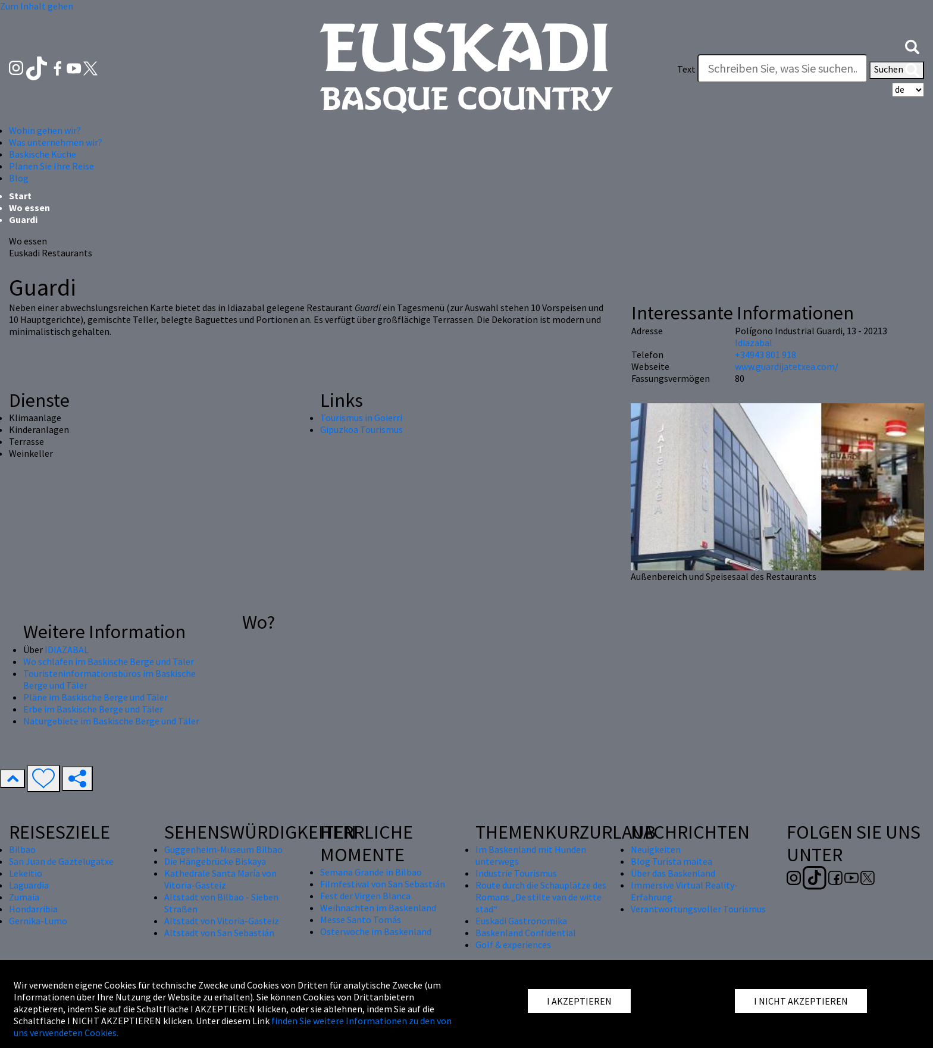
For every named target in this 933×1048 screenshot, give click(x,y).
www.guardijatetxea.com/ (786, 366)
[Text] (782, 68)
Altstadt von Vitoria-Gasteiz (221, 921)
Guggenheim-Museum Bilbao (223, 849)
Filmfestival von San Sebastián (382, 884)
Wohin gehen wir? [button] (45, 130)
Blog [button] (19, 178)
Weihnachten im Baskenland (378, 908)
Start (20, 196)
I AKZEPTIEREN (579, 1001)
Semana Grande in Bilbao (371, 872)
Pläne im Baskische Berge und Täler (95, 697)
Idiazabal (753, 343)
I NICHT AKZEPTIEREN (801, 1001)
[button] (912, 46)
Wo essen (29, 208)
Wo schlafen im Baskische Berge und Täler (108, 661)
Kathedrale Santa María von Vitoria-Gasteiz (220, 879)
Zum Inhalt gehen (36, 6)
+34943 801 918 (765, 354)
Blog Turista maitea (671, 861)
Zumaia (24, 897)
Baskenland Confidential (525, 933)
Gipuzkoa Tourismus (361, 429)
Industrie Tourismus (516, 873)
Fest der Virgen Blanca (365, 896)
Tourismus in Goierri (361, 417)
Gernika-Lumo (38, 921)
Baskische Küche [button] (42, 154)
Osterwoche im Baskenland (375, 931)
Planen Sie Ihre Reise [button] (51, 166)
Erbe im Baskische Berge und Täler (93, 709)
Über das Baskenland (673, 873)
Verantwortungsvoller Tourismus (698, 909)
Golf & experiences (513, 944)
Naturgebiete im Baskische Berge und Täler (111, 721)
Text (686, 69)
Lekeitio (25, 873)
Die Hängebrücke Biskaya (215, 861)
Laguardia (29, 885)
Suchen (896, 70)
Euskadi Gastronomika (521, 921)
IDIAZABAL (67, 649)
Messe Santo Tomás (360, 919)
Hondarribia (33, 909)
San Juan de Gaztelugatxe (61, 861)
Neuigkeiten (656, 849)
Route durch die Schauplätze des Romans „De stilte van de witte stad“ (540, 897)
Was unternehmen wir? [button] (55, 142)
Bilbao (22, 849)
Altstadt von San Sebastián (219, 933)
